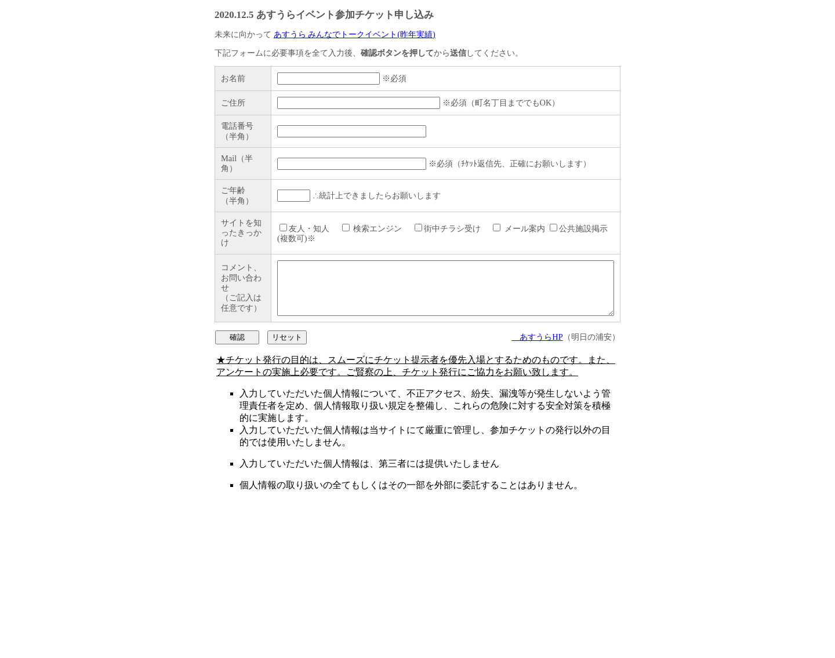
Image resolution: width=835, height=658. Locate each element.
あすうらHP (536, 487)
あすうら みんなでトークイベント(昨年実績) (354, 34)
